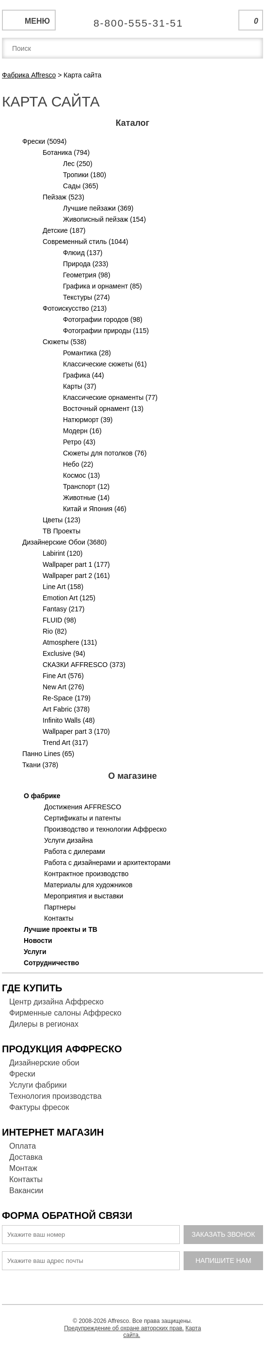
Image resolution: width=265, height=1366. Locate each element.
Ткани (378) (40, 765)
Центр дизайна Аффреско (56, 1002)
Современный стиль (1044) (85, 241)
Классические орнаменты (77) (110, 397)
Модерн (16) (82, 431)
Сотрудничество (51, 963)
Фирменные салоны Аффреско (65, 1013)
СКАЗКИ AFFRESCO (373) (84, 664)
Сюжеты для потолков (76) (105, 453)
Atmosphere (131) (70, 642)
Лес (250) (78, 163)
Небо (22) (78, 464)
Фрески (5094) (44, 141)
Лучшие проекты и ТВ (60, 929)
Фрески (22, 1074)
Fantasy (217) (63, 609)
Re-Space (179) (67, 698)
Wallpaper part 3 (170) (76, 731)
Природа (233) (85, 264)
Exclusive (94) (64, 653)
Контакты (58, 918)
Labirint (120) (63, 553)
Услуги (35, 952)
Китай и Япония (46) (94, 509)
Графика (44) (83, 375)
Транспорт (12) (86, 486)
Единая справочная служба (132, 19)
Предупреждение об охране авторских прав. (124, 1328)
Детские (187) (64, 230)
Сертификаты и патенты (82, 818)
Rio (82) (55, 631)
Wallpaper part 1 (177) (76, 564)
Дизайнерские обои (44, 1063)
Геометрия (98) (86, 275)
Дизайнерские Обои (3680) (64, 542)
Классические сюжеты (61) (105, 364)
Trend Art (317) (65, 742)
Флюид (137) (82, 253)
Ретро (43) (79, 442)
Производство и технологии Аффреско (105, 829)
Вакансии (26, 1190)
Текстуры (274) (86, 297)
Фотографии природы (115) (106, 330)
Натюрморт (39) (87, 420)
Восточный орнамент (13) (103, 408)
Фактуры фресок (39, 1107)
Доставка (26, 1157)
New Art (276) (63, 687)
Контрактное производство (86, 874)
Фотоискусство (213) (75, 308)
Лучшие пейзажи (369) (98, 208)
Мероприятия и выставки (83, 896)
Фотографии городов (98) (102, 319)
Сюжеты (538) (64, 342)
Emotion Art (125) (69, 598)
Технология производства (55, 1096)
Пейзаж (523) (63, 197)
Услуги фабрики (38, 1085)
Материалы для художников (88, 885)
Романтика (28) (87, 353)
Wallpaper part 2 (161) (76, 575)
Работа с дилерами (74, 851)
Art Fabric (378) (66, 709)
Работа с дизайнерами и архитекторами (107, 862)
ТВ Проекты (61, 531)
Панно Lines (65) (48, 754)
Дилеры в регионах (43, 1024)
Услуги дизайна (68, 840)
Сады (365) (80, 186)
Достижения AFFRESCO (82, 807)
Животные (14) (86, 497)
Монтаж (23, 1168)
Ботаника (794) (66, 152)
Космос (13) (81, 475)
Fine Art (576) (63, 676)
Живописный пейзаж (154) (104, 219)
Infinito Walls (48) (69, 720)
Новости (38, 940)
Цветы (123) (61, 520)
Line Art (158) (63, 587)
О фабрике (42, 796)
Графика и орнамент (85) (102, 286)
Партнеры (60, 907)
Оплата (22, 1146)
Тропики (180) (84, 175)
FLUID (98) (59, 620)
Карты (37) (79, 386)
